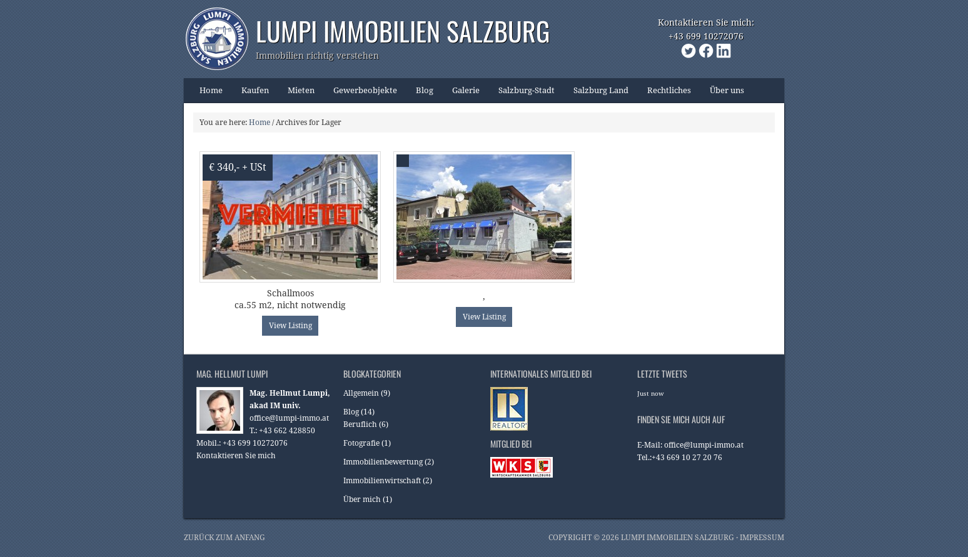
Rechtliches (664, 94)
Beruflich (360, 424)
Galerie (466, 90)
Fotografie (361, 443)
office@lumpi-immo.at (289, 418)
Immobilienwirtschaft (382, 480)
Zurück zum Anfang (224, 537)
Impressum (762, 537)
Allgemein (361, 393)
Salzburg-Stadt (522, 94)
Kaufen (250, 94)
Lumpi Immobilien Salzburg (403, 30)
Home (211, 90)
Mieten (296, 94)
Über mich (362, 499)
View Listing (290, 325)
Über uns (722, 94)
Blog (419, 94)
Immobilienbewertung (383, 462)
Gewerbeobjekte (360, 94)
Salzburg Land (596, 94)
